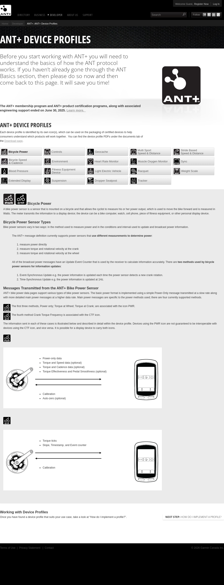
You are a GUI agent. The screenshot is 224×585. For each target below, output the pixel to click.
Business (39, 15)
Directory (24, 15)
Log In (216, 4)
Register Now (201, 4)
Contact (49, 547)
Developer (56, 15)
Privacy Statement (30, 547)
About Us (72, 15)
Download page (13, 140)
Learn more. (76, 110)
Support (88, 15)
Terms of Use (8, 547)
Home (5, 23)
